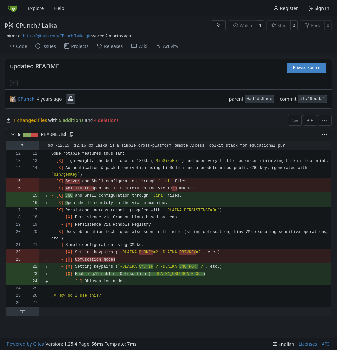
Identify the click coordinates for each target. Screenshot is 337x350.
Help (59, 8)
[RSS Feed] (218, 25)
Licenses (308, 344)
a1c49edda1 (312, 98)
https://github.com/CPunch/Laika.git (57, 35)
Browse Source (306, 67)
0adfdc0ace (259, 98)
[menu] (325, 120)
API (325, 344)
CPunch (26, 25)
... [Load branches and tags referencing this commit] (14, 82)
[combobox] (295, 120)
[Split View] (310, 120)
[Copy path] (71, 134)
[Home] (12, 8)
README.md (53, 134)
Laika (49, 25)
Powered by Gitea (25, 344)
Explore (36, 8)
